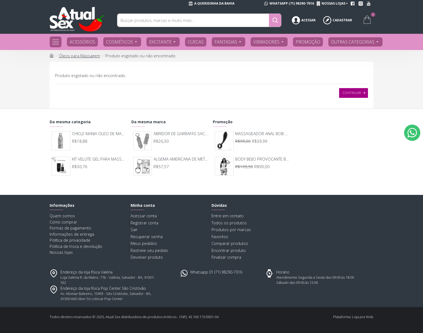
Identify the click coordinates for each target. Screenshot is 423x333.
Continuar (351, 93)
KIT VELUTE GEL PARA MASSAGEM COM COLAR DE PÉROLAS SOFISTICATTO (99, 159)
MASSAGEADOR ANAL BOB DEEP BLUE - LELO (262, 133)
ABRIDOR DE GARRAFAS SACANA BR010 (180, 133)
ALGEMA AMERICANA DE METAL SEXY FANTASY (180, 159)
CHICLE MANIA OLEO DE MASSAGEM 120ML (99, 133)
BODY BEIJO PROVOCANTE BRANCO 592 (262, 159)
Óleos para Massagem (79, 55)
